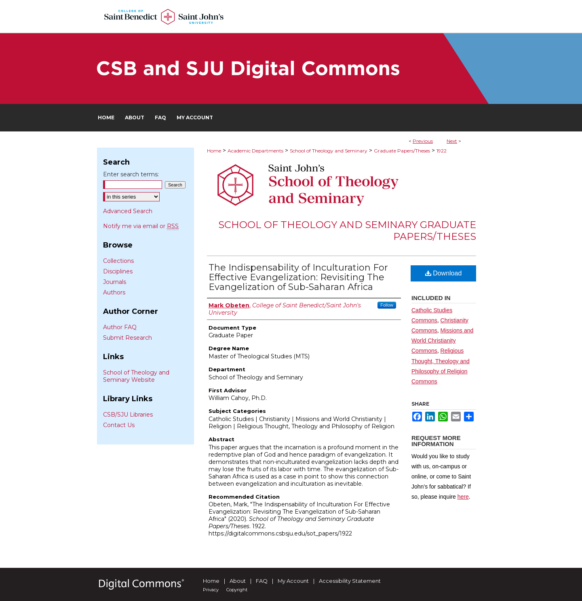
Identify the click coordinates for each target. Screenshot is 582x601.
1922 (441, 151)
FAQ (262, 581)
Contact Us (119, 425)
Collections (118, 261)
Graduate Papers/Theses (402, 151)
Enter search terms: (131, 174)
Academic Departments (255, 151)
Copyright (236, 590)
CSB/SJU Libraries (128, 414)
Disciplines (118, 271)
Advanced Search (127, 211)
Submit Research (127, 337)
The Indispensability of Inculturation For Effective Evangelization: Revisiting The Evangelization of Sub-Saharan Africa (298, 277)
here (463, 496)
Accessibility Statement (350, 581)
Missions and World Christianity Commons (442, 340)
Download (443, 273)
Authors (114, 292)
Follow (386, 305)
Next (452, 141)
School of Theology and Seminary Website (136, 376)
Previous (423, 141)
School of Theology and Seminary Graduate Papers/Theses (347, 230)
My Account (293, 581)
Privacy (211, 590)
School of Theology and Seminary (328, 151)
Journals (114, 282)
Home (214, 151)
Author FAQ (120, 327)
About (238, 581)
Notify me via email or (141, 226)
